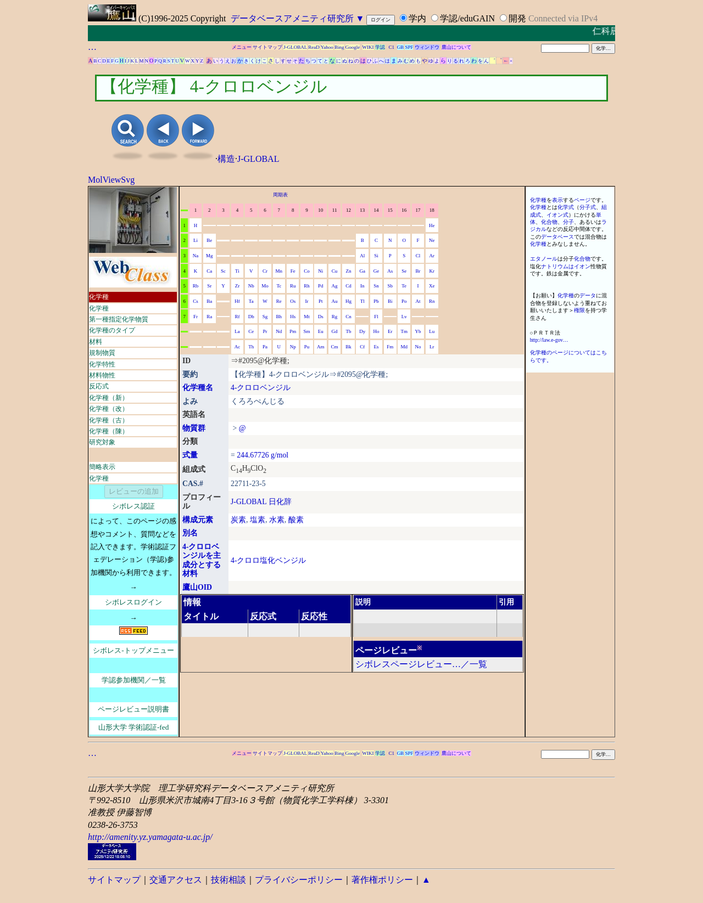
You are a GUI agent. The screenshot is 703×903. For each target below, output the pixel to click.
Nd (279, 331)
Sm (306, 331)
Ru (293, 286)
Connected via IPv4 (563, 18)
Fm (390, 346)
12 (348, 210)
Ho (376, 331)
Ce (251, 331)
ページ (582, 200)
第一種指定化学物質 (118, 319)
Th (251, 346)
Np (293, 346)
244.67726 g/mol (262, 455)
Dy (362, 331)
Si (376, 255)
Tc (278, 286)
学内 (417, 18)
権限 (579, 310)
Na (196, 255)
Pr (265, 331)
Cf (362, 346)
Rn (432, 301)
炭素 (238, 520)
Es (376, 346)
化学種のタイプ (112, 330)
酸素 (296, 520)
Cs (195, 301)
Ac (238, 346)
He (432, 225)
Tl (362, 301)
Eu (320, 331)
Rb (196, 286)
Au (335, 301)
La (237, 331)
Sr (209, 286)
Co (307, 271)
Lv (404, 316)
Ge (376, 271)
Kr (432, 271)
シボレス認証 (133, 506)
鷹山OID (197, 587)
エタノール (543, 259)
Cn (348, 316)
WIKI (368, 47)
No (418, 346)
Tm (404, 331)
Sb (390, 286)
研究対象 (102, 442)
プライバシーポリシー (299, 879)
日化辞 (280, 502)
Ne (432, 240)
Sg (265, 316)
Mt (307, 316)
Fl (376, 316)
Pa (265, 346)
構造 (226, 158)
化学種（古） (109, 420)
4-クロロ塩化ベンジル (268, 560)
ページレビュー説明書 (133, 709)
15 (390, 210)
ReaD (314, 47)
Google (352, 47)
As (390, 271)
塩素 (257, 520)
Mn (279, 271)
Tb (348, 331)
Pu (307, 346)
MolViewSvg (111, 179)
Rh (307, 286)
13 (362, 210)
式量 (190, 455)
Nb (251, 286)
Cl (418, 255)
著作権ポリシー (382, 879)
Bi (390, 301)
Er (390, 331)
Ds (320, 316)
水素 (276, 520)
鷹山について (456, 47)
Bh (279, 316)
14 (376, 210)
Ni (320, 271)
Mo (265, 286)
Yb (418, 331)
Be (209, 240)
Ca (209, 271)
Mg (209, 255)
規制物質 (102, 353)
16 (403, 210)
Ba (209, 301)
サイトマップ (267, 47)
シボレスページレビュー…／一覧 (421, 664)
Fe (293, 271)
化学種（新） (109, 398)
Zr (237, 286)
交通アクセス (175, 879)
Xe (432, 286)
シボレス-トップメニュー (133, 650)
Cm (334, 346)
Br (417, 271)
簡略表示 (102, 467)
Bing (339, 47)
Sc (223, 271)
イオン (582, 266)
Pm (292, 331)
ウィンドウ (427, 47)
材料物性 (102, 375)
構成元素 (197, 520)
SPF (409, 47)
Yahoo (327, 47)
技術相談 (228, 879)
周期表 (280, 194)
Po (404, 301)
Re (279, 301)
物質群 (193, 428)
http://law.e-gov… (549, 340)
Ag (335, 286)
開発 (517, 18)
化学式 (565, 207)
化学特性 (102, 364)
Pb (376, 301)
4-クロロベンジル (261, 387)
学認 (380, 47)
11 (334, 210)
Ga (362, 271)
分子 (568, 222)
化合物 (549, 222)
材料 (95, 342)
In (362, 286)
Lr (431, 346)
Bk (348, 346)
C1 (392, 47)
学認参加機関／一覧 (134, 680)
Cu (335, 271)
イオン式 (557, 215)
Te (403, 286)
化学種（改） (109, 409)
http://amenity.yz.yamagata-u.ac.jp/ (150, 837)
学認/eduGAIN (467, 18)
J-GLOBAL (295, 47)
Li (195, 240)
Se (403, 271)
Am (321, 346)
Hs (292, 316)
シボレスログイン (133, 602)
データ (587, 295)
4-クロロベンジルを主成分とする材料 (201, 560)
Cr (265, 271)
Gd (335, 331)
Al (362, 255)
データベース (557, 237)
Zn (348, 271)
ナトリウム (554, 266)
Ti (237, 271)
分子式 (587, 207)
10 (320, 210)
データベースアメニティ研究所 (292, 18)
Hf (237, 301)
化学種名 (197, 387)
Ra (209, 316)
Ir (306, 301)
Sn (376, 286)
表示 (557, 200)
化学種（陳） (109, 431)
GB (400, 47)
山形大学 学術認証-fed (133, 727)
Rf (237, 316)
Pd (320, 286)
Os (292, 301)
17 (417, 210)
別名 (190, 533)
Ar (432, 255)
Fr (195, 316)
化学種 (99, 297)
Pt (321, 301)
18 (431, 210)
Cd (348, 286)
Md (404, 346)
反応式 (99, 386)
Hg (348, 301)
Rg (335, 316)
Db (251, 316)
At (417, 301)
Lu (431, 331)
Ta (251, 301)
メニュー (242, 47)
